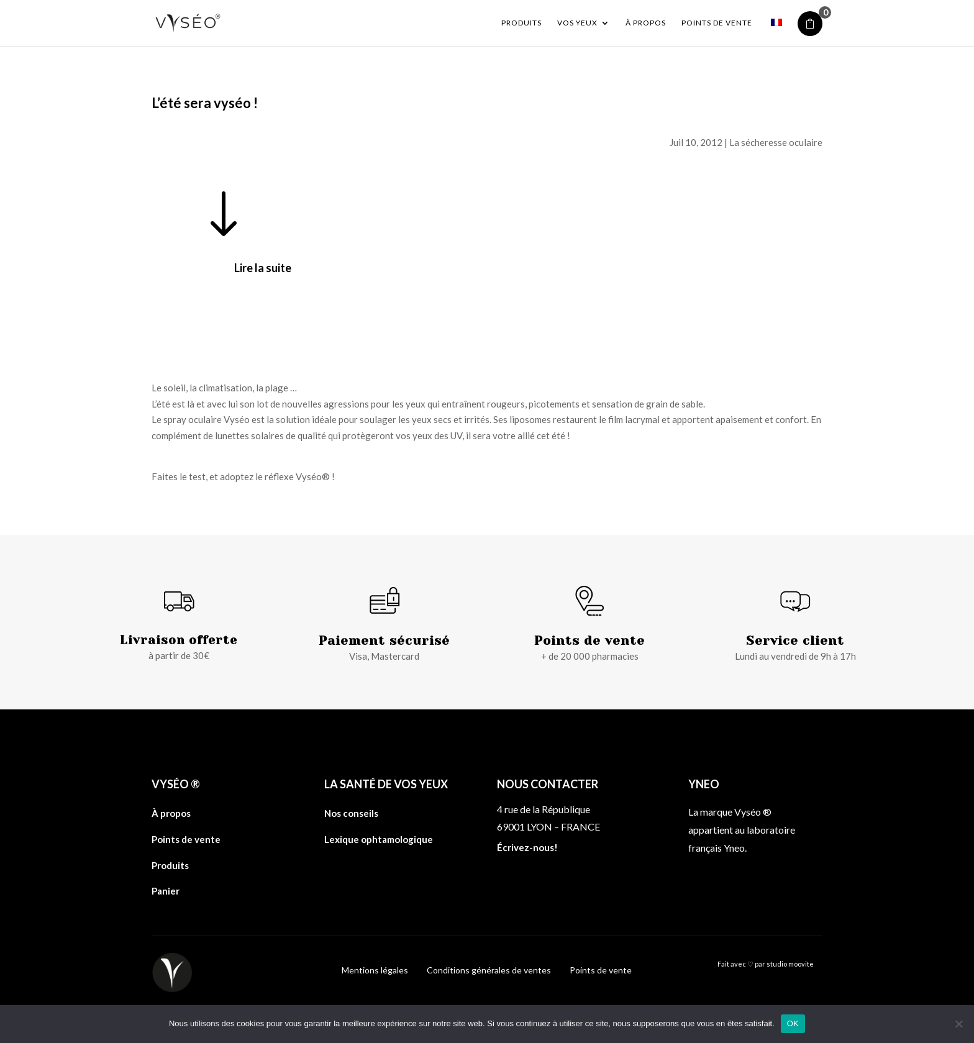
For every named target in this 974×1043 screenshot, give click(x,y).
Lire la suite (262, 268)
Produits (521, 23)
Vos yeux (577, 23)
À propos (646, 23)
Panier (166, 890)
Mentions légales (375, 970)
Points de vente (716, 23)
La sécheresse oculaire (775, 142)
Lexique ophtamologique (378, 839)
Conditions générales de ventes (489, 970)
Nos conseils (351, 813)
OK (793, 1023)
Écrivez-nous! (527, 847)
